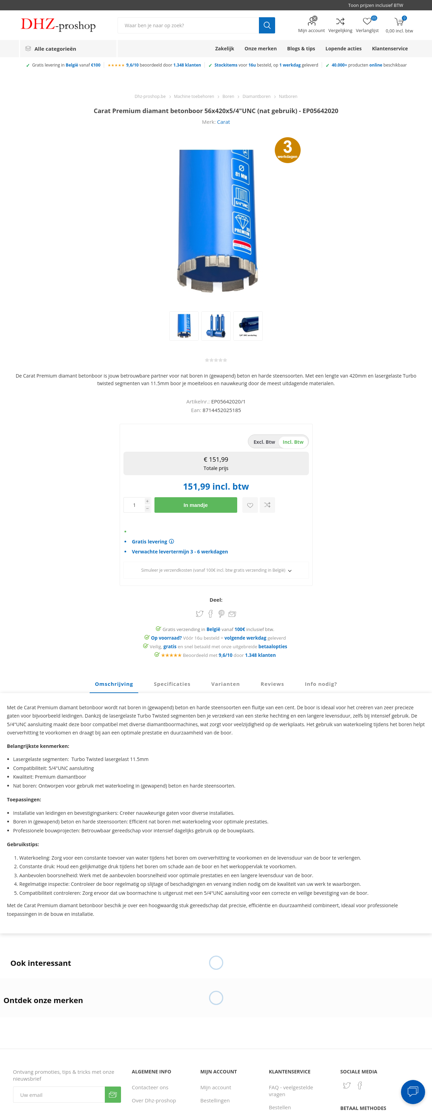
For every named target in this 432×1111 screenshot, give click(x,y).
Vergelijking (340, 30)
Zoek (267, 25)
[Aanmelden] (59, 1095)
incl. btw (293, 442)
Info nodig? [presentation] (321, 683)
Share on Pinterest (221, 614)
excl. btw (264, 442)
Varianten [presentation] (225, 683)
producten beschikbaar (369, 65)
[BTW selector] (379, 5)
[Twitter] (346, 1085)
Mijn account (311, 30)
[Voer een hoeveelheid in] (134, 505)
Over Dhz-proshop (154, 1100)
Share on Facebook (210, 614)
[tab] (114, 684)
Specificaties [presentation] (172, 683)
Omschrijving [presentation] (114, 683)
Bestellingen (215, 1100)
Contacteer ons (150, 1087)
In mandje (195, 505)
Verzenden (113, 1095)
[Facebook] (359, 1085)
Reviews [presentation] (272, 683)
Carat (223, 121)
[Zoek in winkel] (188, 25)
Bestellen (280, 1107)
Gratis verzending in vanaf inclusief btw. (218, 629)
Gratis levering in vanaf (66, 65)
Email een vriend (232, 614)
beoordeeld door (163, 65)
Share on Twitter (199, 614)
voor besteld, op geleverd (266, 65)
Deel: (216, 599)
